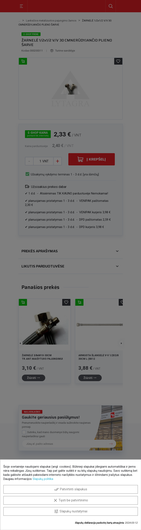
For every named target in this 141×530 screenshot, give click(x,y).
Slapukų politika (43, 479)
